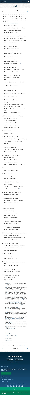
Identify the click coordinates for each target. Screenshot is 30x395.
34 (19, 16)
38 (3, 18)
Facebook (11, 386)
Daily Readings (10, 359)
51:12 (18, 302)
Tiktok (22, 386)
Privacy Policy (22, 345)
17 (12, 14)
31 (14, 16)
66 (6, 21)
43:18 (7, 312)
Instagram (19, 386)
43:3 (6, 283)
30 (12, 16)
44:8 (14, 297)
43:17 (7, 338)
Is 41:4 (10, 333)
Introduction (6, 13)
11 (25, 13)
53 (6, 19)
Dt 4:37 (9, 328)
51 (3, 19)
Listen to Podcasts (19, 359)
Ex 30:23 (21, 324)
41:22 (15, 290)
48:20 (14, 318)
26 (5, 16)
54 (8, 19)
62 (23, 19)
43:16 (7, 335)
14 (6, 14)
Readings (24, 1)
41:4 (11, 302)
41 (8, 18)
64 (3, 21)
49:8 (18, 318)
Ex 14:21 (15, 335)
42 (10, 18)
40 (6, 18)
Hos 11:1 (13, 328)
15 (8, 14)
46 (18, 18)
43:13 (7, 333)
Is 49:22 (9, 331)
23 (23, 14)
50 (25, 18)
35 (21, 16)
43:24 (7, 323)
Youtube (14, 386)
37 (25, 16)
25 (3, 16)
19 (16, 14)
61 (21, 19)
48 (21, 18)
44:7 (20, 290)
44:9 (22, 298)
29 (10, 16)
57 (14, 19)
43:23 (7, 340)
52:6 (20, 302)
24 (25, 14)
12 (3, 14)
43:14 (7, 308)
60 (19, 19)
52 (5, 19)
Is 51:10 (10, 335)
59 (18, 19)
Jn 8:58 (21, 304)
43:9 (6, 287)
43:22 (7, 319)
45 (16, 18)
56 (12, 19)
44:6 (17, 307)
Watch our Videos (15, 362)
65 (5, 21)
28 (8, 16)
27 (6, 16)
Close (14, 388)
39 (5, 18)
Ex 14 (11, 311)
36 (23, 16)
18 (14, 14)
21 (19, 14)
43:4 (7, 328)
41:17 (6, 318)
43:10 (18, 290)
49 (23, 18)
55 (10, 19)
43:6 (7, 331)
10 (23, 13)
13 (5, 14)
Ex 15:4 (10, 338)
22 (21, 14)
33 (18, 16)
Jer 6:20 (24, 324)
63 (25, 19)
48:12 (15, 302)
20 (18, 14)
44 (14, 18)
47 (19, 18)
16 (10, 14)
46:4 (13, 302)
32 (16, 16)
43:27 (7, 326)
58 (16, 19)
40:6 (10, 322)
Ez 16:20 (13, 331)
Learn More (6, 373)
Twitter (8, 386)
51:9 (22, 318)
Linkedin (16, 386)
